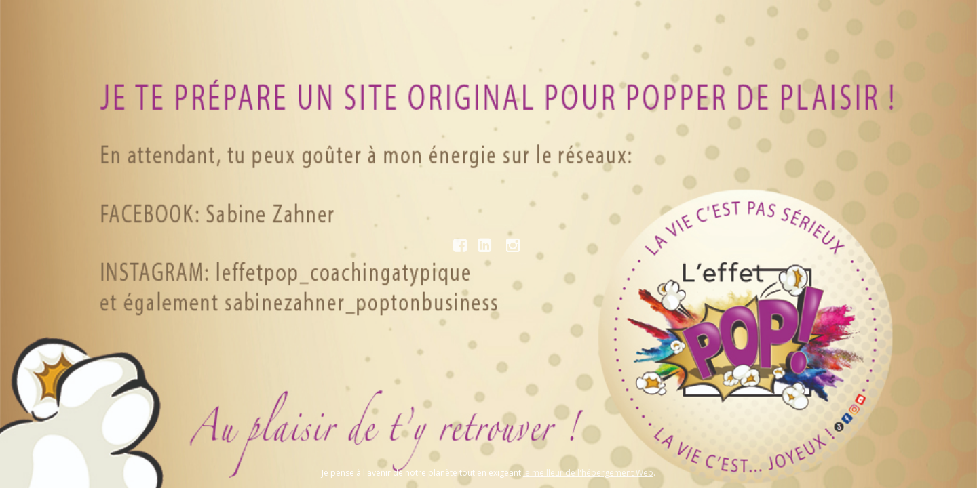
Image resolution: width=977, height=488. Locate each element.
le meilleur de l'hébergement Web (588, 473)
